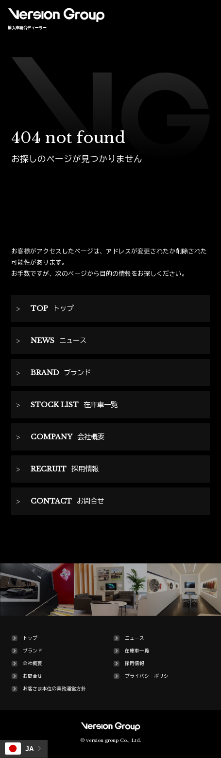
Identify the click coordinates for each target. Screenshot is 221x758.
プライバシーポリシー (149, 676)
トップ (30, 638)
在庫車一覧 (137, 651)
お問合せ (32, 676)
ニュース (134, 638)
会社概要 (32, 664)
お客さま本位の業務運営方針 (54, 689)
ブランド (32, 651)
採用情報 (134, 664)
